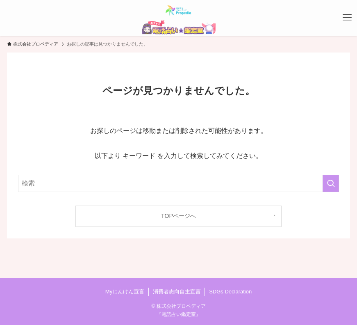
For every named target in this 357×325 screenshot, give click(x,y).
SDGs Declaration (230, 291)
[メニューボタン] (347, 17)
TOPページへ (178, 216)
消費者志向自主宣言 (177, 291)
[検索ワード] (178, 183)
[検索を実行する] (331, 183)
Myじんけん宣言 (124, 291)
